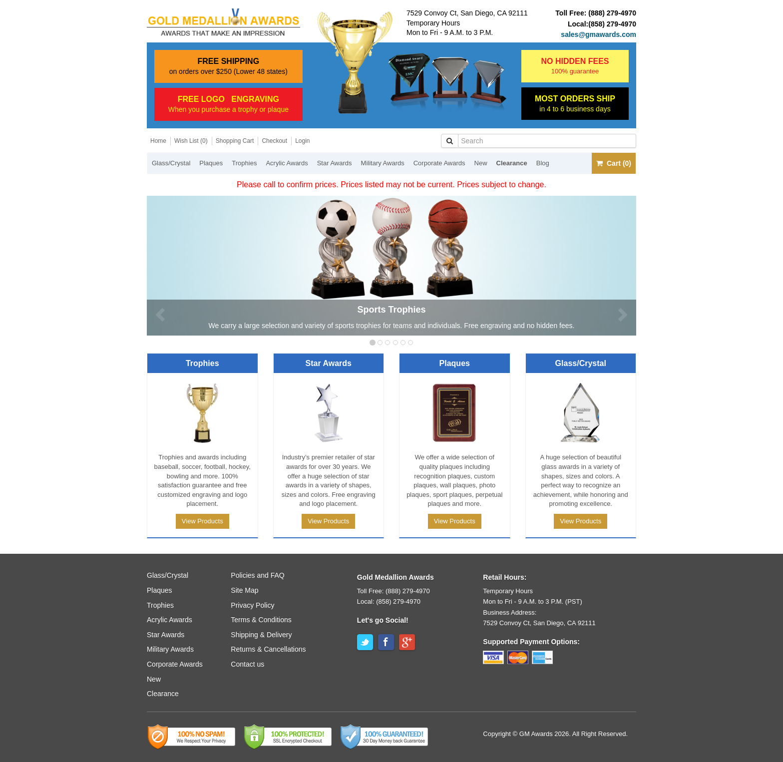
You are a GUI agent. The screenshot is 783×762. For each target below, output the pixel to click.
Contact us (247, 664)
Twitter (365, 642)
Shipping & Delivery (261, 635)
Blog (542, 163)
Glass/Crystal (171, 163)
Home (158, 140)
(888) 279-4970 (612, 13)
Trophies (244, 163)
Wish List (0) (191, 140)
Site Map (244, 590)
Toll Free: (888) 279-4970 (393, 591)
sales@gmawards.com (598, 34)
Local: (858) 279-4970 (388, 601)
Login (302, 140)
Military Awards (382, 163)
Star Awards (334, 163)
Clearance (511, 163)
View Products (202, 521)
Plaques (211, 163)
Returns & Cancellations (268, 649)
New (480, 163)
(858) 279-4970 (612, 24)
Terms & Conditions (261, 620)
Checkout (274, 140)
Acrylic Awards (287, 163)
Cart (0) (613, 163)
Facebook (386, 642)
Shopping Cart (235, 140)
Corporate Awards (439, 163)
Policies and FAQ (257, 575)
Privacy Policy (252, 605)
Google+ (407, 642)
